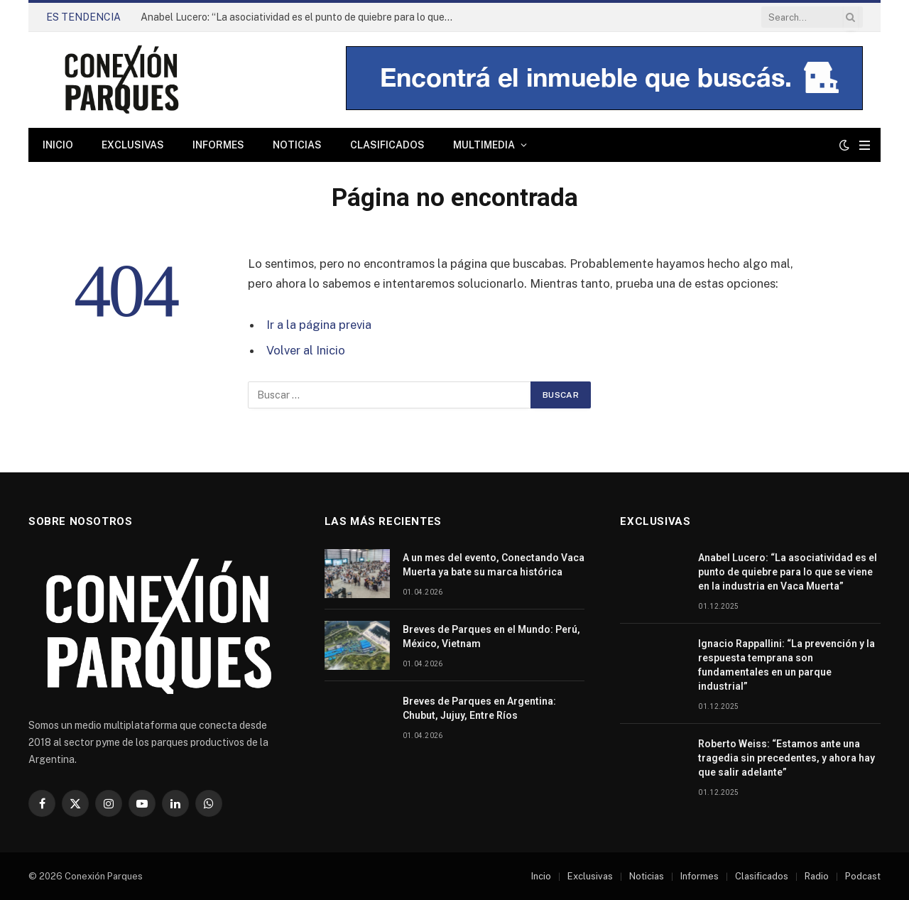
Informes (218, 145)
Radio (817, 876)
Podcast (863, 876)
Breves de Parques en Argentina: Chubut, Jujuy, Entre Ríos (479, 708)
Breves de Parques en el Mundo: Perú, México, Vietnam (491, 636)
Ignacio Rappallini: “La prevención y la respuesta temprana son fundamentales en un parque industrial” (786, 665)
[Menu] (864, 145)
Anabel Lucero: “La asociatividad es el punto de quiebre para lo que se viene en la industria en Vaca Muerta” (300, 17)
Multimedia (484, 145)
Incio (541, 876)
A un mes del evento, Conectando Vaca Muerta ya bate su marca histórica (493, 565)
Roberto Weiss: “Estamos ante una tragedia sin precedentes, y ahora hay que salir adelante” (786, 758)
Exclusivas (133, 145)
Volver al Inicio (305, 350)
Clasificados (387, 145)
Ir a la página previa (318, 325)
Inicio (58, 145)
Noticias (297, 145)
